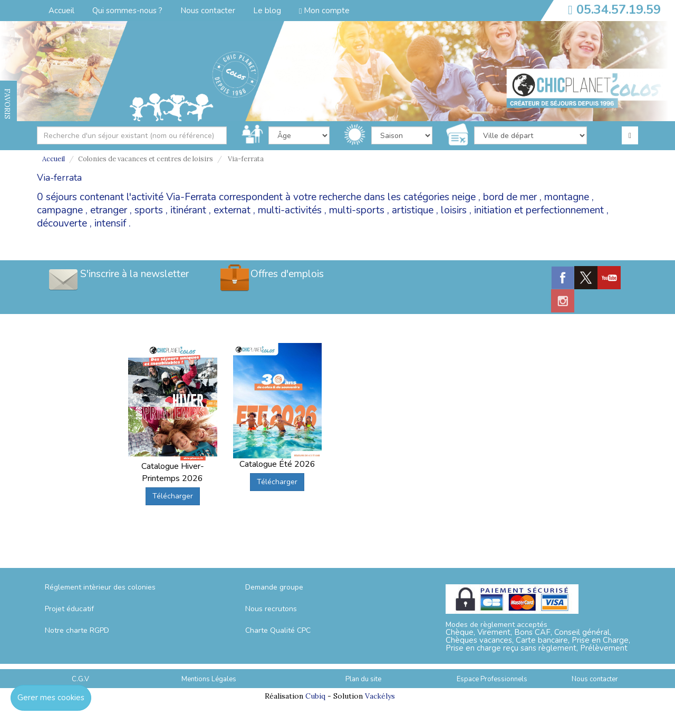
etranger (108, 210)
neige (464, 197)
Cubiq (315, 696)
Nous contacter (207, 10)
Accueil (61, 10)
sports (148, 210)
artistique (412, 210)
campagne (60, 210)
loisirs (454, 210)
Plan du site (363, 679)
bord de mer (510, 197)
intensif (110, 223)
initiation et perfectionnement (539, 210)
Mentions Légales (208, 679)
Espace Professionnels (492, 679)
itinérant (188, 210)
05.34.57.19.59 (618, 9)
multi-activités (290, 210)
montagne (566, 197)
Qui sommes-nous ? (127, 10)
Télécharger (172, 496)
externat (232, 210)
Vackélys (380, 696)
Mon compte (324, 10)
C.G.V (80, 679)
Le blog (267, 10)
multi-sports (356, 210)
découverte (62, 223)
